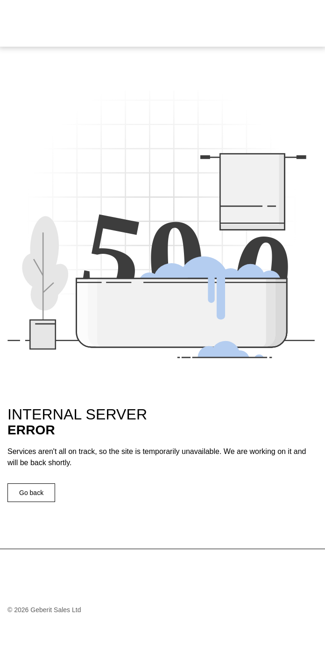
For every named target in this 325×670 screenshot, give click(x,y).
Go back (31, 492)
